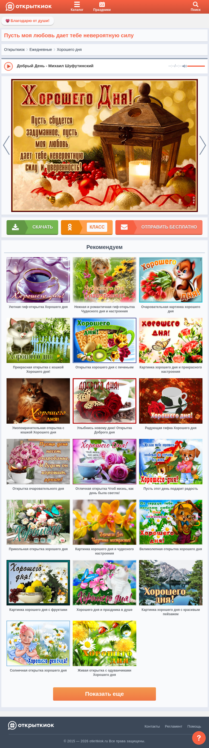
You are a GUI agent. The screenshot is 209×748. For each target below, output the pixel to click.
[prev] (6, 145)
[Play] (8, 66)
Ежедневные (40, 49)
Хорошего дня (69, 49)
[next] (202, 145)
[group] (104, 66)
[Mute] (184, 66)
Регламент (173, 726)
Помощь (194, 726)
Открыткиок (14, 49)
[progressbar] (196, 66)
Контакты (152, 726)
